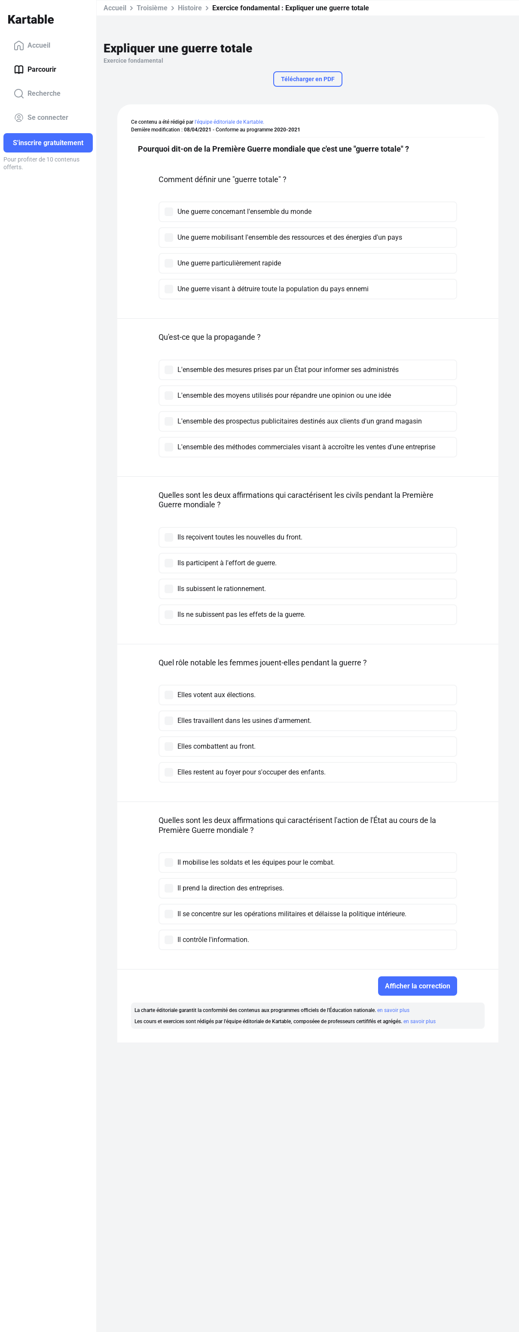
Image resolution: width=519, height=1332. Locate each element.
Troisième (152, 8)
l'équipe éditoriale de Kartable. (229, 122)
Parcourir (35, 69)
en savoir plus (393, 1010)
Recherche (37, 93)
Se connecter (41, 118)
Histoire (190, 8)
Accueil (32, 45)
